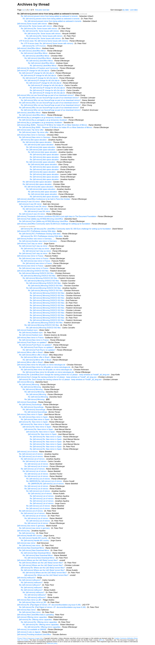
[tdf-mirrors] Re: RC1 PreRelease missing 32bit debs (42, 236)
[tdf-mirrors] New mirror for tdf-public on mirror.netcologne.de (41, 365)
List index (134, 10)
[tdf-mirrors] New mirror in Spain (30, 414)
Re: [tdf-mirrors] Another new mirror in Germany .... (39, 241)
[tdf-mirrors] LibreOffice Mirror (29, 48)
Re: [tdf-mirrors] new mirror (29, 545)
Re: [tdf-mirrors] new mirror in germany (34, 528)
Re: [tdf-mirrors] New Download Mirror (34, 550)
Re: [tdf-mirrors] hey (27, 533)
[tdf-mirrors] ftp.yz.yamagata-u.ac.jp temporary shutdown (39, 117)
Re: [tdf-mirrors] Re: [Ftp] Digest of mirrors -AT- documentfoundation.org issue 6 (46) (52, 607)
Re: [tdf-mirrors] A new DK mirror (34, 206)
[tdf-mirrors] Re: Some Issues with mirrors (35, 26)
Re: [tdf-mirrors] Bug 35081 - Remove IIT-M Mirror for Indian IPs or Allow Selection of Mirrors (55, 127)
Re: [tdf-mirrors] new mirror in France (33, 258)
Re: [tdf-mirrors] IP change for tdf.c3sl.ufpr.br (36, 73)
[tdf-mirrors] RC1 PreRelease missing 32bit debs (36, 231)
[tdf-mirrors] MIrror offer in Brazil (30, 352)
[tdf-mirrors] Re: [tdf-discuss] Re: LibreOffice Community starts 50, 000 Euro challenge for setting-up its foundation (66, 229)
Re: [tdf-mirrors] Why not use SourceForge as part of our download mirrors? (49, 98)
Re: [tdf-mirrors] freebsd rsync (31, 333)
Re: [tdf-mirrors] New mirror (30, 612)
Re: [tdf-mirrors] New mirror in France (34, 340)
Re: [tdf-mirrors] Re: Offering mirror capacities (39, 622)
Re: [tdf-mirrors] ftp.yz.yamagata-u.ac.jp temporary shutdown (43, 120)
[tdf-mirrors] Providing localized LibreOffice (34, 634)
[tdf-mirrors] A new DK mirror (30, 204)
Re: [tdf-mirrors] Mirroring (29, 384)
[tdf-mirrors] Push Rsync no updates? (32, 342)
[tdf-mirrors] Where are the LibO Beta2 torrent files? (37, 560)
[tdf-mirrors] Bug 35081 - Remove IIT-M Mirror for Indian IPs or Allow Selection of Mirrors (52, 125)
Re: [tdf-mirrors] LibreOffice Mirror (32, 51)
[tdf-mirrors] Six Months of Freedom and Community (37, 68)
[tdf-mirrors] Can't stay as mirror (29, 244)
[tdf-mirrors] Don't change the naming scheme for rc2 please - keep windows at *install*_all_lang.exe (56, 377)
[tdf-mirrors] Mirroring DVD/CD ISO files (33, 271)
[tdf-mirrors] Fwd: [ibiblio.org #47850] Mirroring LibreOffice (40, 219)
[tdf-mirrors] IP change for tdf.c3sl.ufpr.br (33, 71)
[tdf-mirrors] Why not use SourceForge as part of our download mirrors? (45, 95)
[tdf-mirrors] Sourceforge (27, 402)
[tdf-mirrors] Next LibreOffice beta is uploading (35, 615)
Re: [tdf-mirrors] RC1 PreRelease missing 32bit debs (40, 234)
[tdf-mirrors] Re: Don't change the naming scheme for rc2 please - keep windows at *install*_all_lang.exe (60, 379)
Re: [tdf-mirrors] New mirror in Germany (34, 137)
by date (126, 10)
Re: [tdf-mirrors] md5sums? (30, 580)
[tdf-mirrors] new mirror (26, 543)
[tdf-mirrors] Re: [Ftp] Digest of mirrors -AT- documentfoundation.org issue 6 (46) (49, 605)
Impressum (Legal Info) (35, 638)
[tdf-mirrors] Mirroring (25, 382)
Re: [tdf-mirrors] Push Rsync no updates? (35, 345)
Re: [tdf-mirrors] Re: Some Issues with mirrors (39, 28)
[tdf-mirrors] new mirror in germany (31, 526)
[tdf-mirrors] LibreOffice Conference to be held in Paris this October (43, 199)
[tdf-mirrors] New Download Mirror (30, 548)
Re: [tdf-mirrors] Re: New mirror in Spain (46, 437)
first (36, 10)
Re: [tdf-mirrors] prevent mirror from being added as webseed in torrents (49, 16)
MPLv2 (101, 640)
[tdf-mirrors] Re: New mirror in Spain (33, 422)
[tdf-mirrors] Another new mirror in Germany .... (35, 239)
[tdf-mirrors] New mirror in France (30, 338)
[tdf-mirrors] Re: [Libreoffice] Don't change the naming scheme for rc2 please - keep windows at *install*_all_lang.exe (63, 375)
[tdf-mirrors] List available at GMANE (31, 629)
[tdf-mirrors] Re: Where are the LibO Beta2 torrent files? (43, 568)
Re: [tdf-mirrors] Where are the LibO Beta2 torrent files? (41, 563)
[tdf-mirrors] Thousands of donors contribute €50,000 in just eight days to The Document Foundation (56, 216)
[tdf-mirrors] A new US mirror (28, 202)
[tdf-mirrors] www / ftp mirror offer (30, 130)
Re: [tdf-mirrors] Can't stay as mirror (33, 246)
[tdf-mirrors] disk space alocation (34, 140)
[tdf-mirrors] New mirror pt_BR (29, 600)
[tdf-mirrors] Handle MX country (29, 536)
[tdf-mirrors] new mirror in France (30, 256)
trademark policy (52, 643)
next (44, 10)
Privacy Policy (21, 638)
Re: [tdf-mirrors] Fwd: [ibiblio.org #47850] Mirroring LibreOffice (43, 221)
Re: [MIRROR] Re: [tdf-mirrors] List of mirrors (44, 481)
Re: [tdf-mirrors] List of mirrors (31, 454)
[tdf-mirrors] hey (23, 531)
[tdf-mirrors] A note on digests (29, 632)
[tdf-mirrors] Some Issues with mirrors (32, 24)
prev (40, 10)
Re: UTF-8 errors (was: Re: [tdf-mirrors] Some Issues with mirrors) (47, 43)
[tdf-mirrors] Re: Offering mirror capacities (35, 620)
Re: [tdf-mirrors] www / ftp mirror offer (34, 132)
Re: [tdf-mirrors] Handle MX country (33, 538)
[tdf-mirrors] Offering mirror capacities (32, 617)
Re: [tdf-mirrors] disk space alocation (37, 142)
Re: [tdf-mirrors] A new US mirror (32, 214)
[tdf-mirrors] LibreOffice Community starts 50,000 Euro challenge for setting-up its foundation (53, 224)
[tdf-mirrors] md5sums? (26, 578)
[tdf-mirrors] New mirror (26, 610)
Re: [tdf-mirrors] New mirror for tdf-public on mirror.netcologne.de (44, 367)
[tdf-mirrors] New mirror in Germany (31, 135)
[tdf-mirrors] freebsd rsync (27, 330)
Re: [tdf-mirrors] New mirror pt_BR (32, 602)
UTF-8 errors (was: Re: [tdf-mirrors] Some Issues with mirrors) (43, 41)
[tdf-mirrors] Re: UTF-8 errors (34, 46)
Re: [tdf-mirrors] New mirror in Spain (33, 417)
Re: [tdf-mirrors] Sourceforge (30, 404)
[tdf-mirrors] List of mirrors (27, 452)
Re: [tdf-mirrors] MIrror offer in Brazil (33, 355)
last (47, 10)
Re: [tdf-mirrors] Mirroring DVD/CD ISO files (36, 273)
